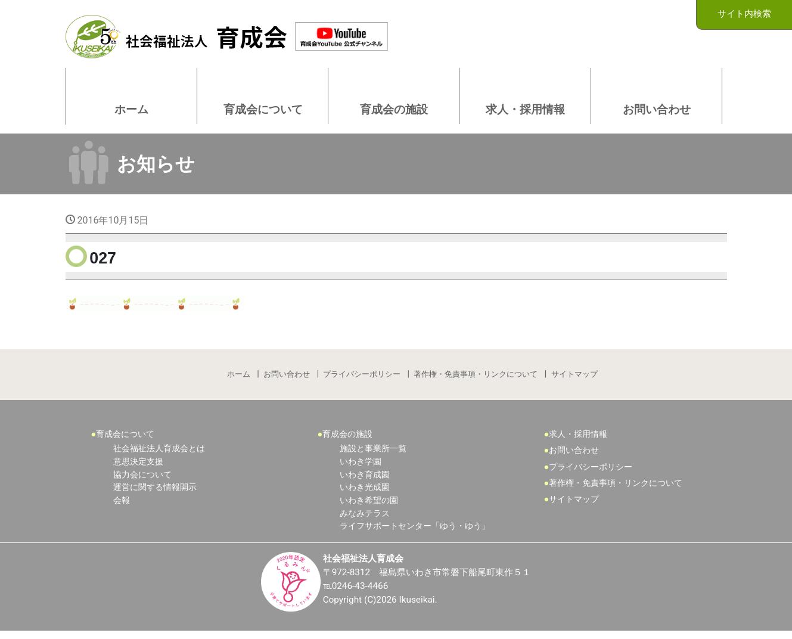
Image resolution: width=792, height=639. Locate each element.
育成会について (125, 441)
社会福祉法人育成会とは (159, 456)
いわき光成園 (365, 494)
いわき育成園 (365, 482)
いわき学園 (360, 469)
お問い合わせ (286, 380)
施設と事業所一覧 (373, 456)
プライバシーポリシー (362, 380)
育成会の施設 (347, 441)
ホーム (238, 380)
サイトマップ (575, 380)
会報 (121, 507)
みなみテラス (365, 521)
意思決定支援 (138, 469)
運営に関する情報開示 (155, 494)
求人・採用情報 (578, 441)
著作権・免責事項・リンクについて (477, 380)
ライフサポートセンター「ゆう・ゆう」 (415, 533)
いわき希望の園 (369, 507)
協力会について (142, 482)
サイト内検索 (744, 14)
